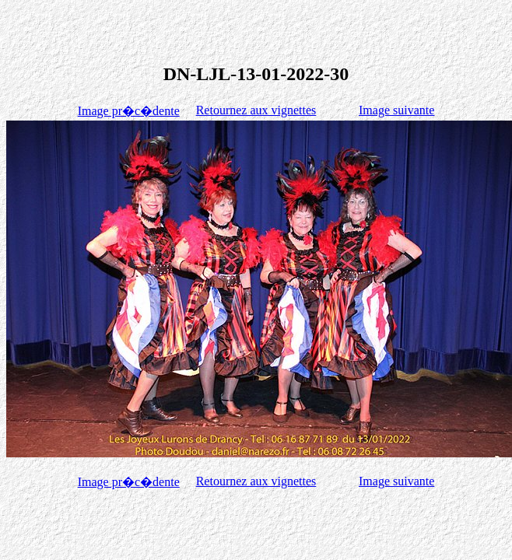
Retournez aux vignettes (256, 110)
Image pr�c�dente (129, 110)
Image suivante (396, 110)
